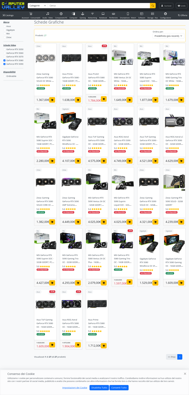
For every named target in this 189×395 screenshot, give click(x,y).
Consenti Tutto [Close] (119, 387)
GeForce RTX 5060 (14, 53)
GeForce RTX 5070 (14, 56)
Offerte (182, 15)
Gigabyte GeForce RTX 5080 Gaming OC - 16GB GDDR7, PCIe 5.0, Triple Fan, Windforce (174, 265)
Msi (8, 33)
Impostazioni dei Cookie (74, 387)
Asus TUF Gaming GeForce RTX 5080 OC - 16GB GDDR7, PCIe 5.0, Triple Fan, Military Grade (45, 326)
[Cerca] (153, 5)
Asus (8, 26)
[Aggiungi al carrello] (52, 99)
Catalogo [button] (8, 15)
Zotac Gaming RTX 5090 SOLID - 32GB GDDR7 (174, 201)
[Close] (185, 373)
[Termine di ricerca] (99, 5)
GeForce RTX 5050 (14, 49)
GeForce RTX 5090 (14, 64)
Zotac (9, 37)
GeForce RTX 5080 (14, 60)
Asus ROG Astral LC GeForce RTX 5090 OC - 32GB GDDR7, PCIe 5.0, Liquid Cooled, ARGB (174, 144)
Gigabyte (10, 30)
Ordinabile (11, 76)
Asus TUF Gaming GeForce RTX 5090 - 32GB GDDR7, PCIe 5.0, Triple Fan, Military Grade (148, 144)
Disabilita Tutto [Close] (99, 387)
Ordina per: (158, 31)
